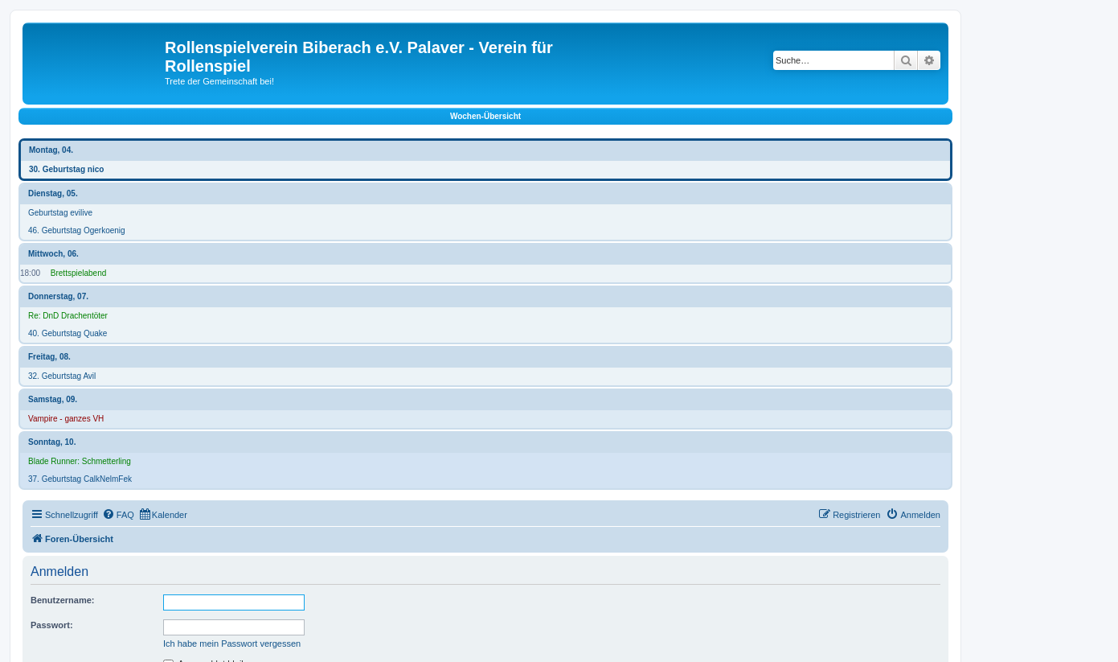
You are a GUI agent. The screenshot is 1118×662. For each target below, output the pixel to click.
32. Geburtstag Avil (62, 376)
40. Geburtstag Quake (67, 333)
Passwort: (52, 625)
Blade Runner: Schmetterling (79, 461)
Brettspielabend (79, 273)
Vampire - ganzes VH (66, 418)
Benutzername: (62, 600)
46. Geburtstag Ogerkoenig (76, 230)
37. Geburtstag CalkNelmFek (80, 479)
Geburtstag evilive (60, 212)
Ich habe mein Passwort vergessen (232, 643)
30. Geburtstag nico (66, 169)
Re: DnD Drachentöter (68, 315)
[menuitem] (118, 514)
